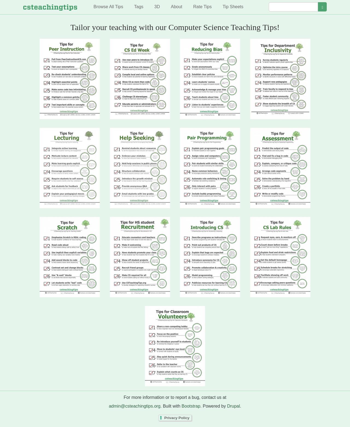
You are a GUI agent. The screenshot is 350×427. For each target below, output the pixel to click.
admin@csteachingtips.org (135, 406)
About (176, 6)
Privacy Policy (176, 418)
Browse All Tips (108, 6)
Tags (138, 6)
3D (157, 6)
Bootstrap (191, 406)
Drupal (233, 406)
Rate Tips (202, 6)
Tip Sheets (233, 6)
